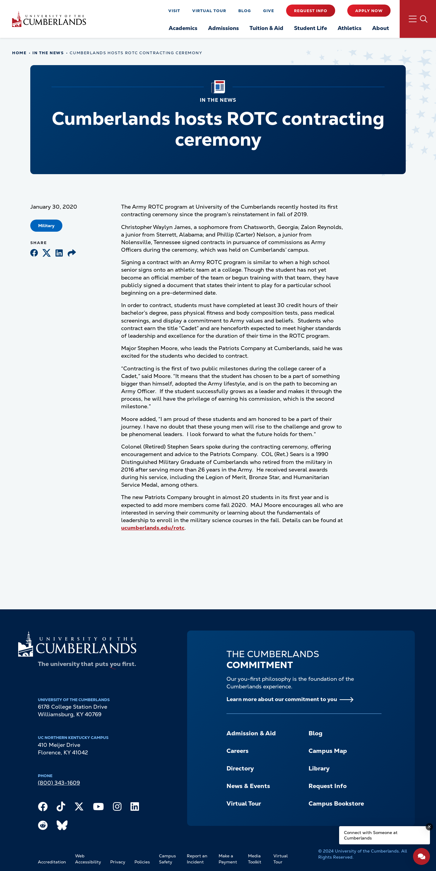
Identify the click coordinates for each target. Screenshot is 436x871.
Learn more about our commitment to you (281, 699)
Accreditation (52, 862)
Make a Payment (228, 859)
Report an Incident (197, 859)
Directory (240, 768)
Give (268, 11)
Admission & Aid (251, 733)
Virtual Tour (209, 11)
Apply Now (369, 10)
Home (19, 52)
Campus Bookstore (336, 803)
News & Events (248, 786)
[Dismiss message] (429, 826)
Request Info (310, 10)
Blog (244, 11)
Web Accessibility (88, 859)
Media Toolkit (254, 859)
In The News (48, 52)
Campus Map (328, 751)
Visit (174, 11)
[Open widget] (421, 856)
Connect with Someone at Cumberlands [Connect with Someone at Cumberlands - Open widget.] (371, 835)
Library (319, 768)
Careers (237, 751)
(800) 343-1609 (59, 782)
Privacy (117, 862)
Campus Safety (167, 859)
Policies (142, 862)
